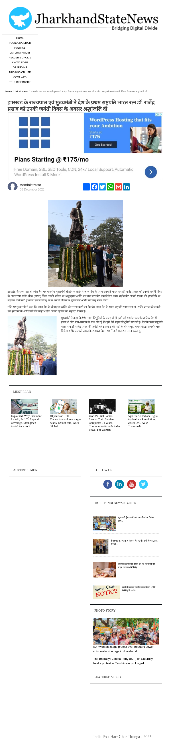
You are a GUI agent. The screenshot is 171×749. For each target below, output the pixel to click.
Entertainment (20, 53)
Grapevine (20, 67)
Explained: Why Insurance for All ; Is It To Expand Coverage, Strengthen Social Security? (26, 421)
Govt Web (19, 77)
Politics (20, 48)
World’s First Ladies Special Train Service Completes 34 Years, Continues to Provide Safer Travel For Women (104, 423)
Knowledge (20, 63)
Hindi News (21, 92)
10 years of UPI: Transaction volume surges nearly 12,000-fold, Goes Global (65, 421)
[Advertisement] (45, 506)
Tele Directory (20, 82)
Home (20, 38)
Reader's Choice (20, 58)
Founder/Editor (20, 43)
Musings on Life (20, 72)
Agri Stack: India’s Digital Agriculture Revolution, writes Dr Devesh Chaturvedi (143, 421)
